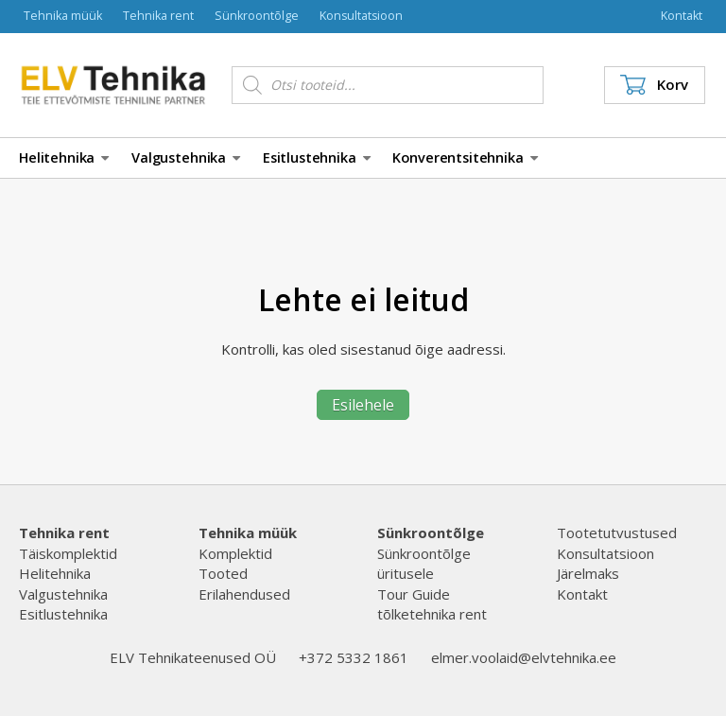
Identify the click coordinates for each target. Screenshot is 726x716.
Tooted (223, 573)
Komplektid (235, 553)
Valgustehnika (185, 157)
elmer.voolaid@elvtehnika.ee (523, 657)
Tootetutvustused (617, 532)
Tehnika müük (63, 16)
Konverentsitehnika (464, 157)
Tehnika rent (158, 16)
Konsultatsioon (361, 16)
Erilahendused (244, 594)
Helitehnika (64, 157)
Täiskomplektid (68, 553)
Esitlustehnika (317, 157)
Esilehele (363, 404)
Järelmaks (588, 573)
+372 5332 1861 (353, 657)
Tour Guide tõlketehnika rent (432, 604)
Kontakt (681, 16)
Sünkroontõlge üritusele (424, 563)
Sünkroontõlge (257, 16)
